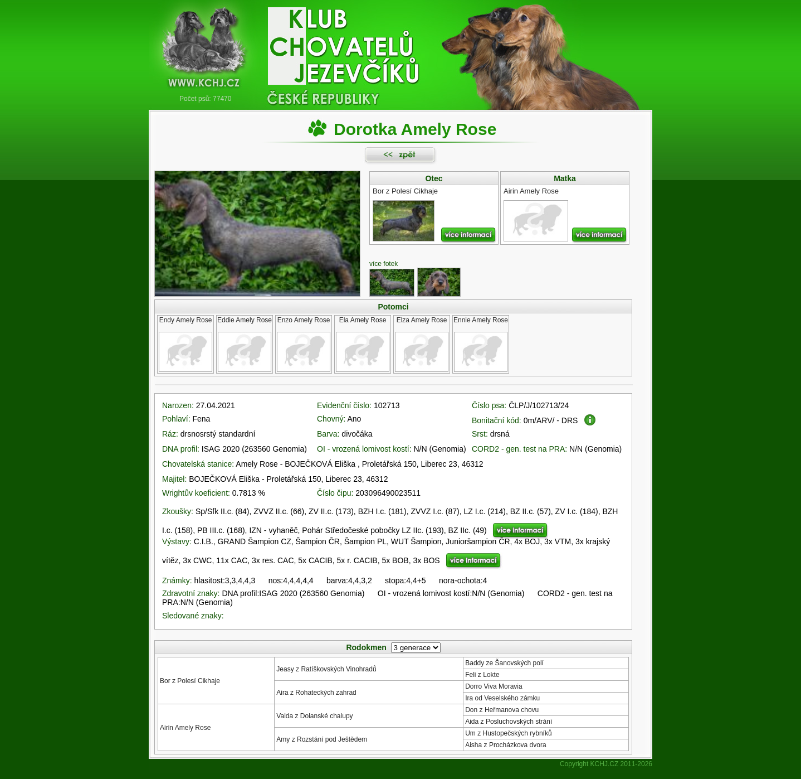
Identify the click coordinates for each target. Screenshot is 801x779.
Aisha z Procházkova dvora (505, 745)
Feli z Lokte (482, 675)
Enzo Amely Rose (303, 320)
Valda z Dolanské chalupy (314, 716)
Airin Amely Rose (185, 728)
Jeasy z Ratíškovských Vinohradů (326, 669)
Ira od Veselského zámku (502, 698)
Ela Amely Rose (363, 320)
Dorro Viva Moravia (493, 686)
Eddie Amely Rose (244, 320)
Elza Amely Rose (422, 320)
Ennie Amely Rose (480, 320)
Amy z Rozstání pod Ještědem (321, 739)
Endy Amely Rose (185, 320)
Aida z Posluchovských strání (508, 721)
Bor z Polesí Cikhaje (190, 681)
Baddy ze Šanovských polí (504, 663)
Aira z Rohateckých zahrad (316, 692)
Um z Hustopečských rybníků (508, 733)
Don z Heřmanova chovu (502, 710)
